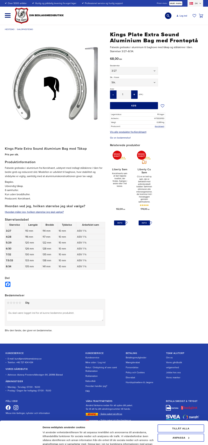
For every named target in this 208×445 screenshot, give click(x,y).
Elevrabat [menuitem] (130, 377)
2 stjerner (11, 302)
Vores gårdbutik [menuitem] (174, 362)
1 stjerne (8, 302)
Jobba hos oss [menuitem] (173, 372)
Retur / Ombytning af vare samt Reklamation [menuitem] (101, 369)
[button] (8, 15)
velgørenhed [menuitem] (172, 367)
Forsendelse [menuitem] (132, 367)
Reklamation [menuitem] (91, 376)
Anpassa (181, 415)
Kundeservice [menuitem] (92, 357)
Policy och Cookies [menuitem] (135, 372)
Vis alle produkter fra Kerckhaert (128, 132)
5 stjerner (19, 302)
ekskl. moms (176, 3)
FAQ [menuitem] (87, 391)
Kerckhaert (159, 126)
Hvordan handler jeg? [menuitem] (96, 386)
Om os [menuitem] (169, 357)
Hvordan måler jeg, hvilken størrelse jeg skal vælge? (34, 212)
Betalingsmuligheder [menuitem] (136, 357)
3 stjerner (14, 302)
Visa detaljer (50, 438)
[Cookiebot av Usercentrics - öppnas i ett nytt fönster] (21, 438)
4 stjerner (16, 302)
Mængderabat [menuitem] (133, 362)
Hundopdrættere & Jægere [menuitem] (139, 382)
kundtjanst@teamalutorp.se (28, 358)
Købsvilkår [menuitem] (90, 381)
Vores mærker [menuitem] (173, 377)
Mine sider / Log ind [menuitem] (95, 362)
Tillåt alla (180, 406)
